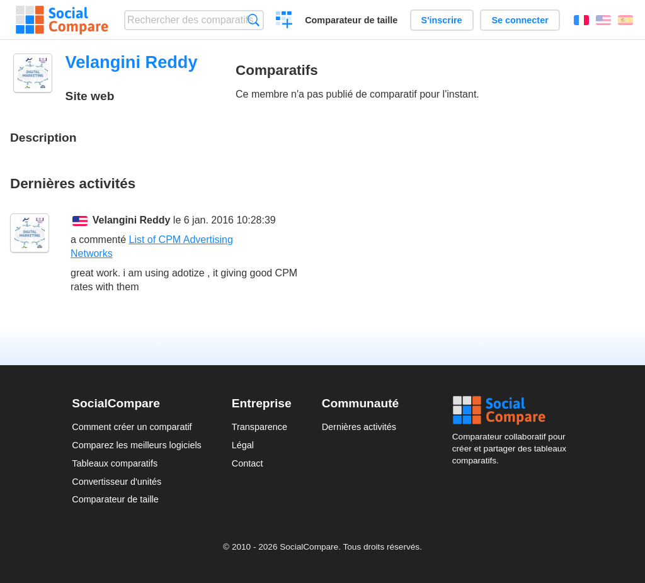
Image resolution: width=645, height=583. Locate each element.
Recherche (254, 20)
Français (581, 20)
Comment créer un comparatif (131, 427)
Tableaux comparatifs (114, 463)
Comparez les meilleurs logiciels (137, 445)
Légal (243, 445)
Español (625, 20)
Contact (247, 463)
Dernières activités (359, 427)
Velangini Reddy (132, 220)
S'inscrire (441, 20)
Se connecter (519, 20)
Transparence (259, 427)
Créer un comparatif (284, 21)
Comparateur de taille (351, 20)
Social (512, 410)
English (603, 20)
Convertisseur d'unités (116, 482)
